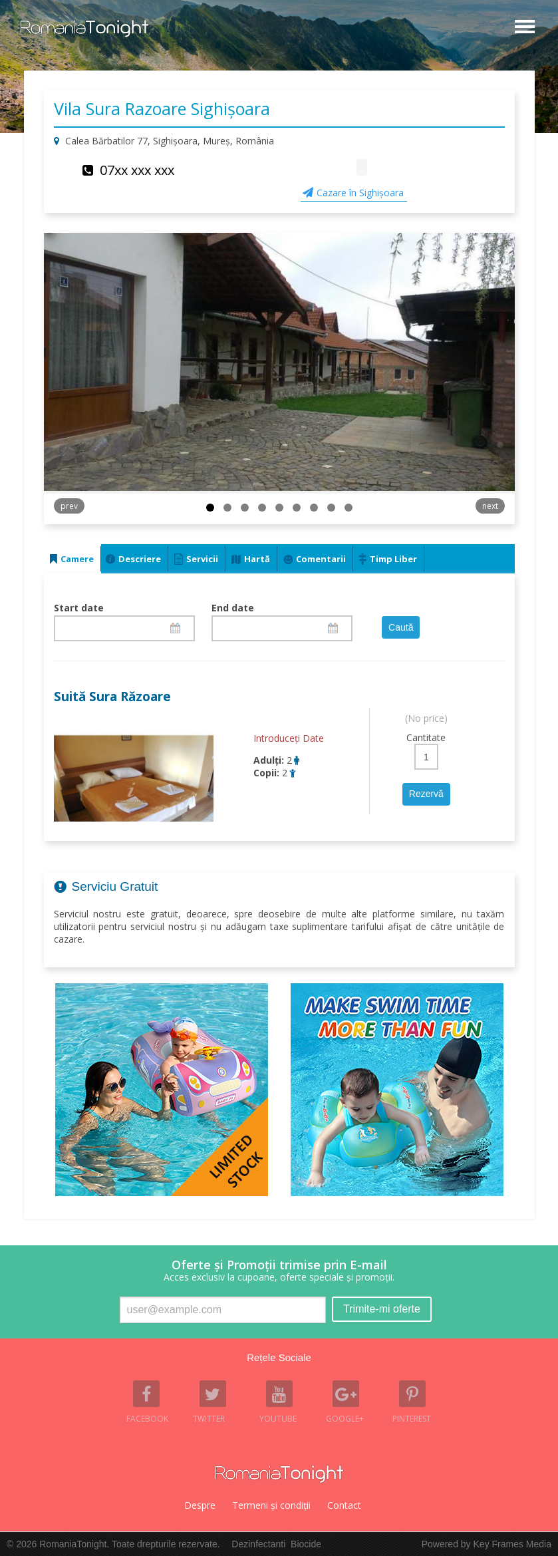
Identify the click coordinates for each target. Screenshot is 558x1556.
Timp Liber (393, 559)
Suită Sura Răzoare (112, 696)
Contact (344, 1505)
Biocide (306, 1544)
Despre (199, 1505)
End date (232, 607)
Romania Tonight (279, 1474)
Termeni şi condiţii (271, 1505)
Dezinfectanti (258, 1544)
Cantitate (426, 737)
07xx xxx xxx (137, 170)
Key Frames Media (512, 1544)
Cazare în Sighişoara (360, 192)
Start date (79, 607)
